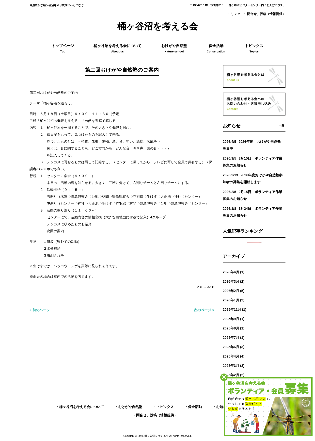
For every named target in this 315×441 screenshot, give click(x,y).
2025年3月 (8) (233, 366)
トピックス (165, 407)
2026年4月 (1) (233, 272)
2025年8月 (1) (233, 328)
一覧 (281, 125)
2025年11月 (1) (234, 309)
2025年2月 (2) (233, 375)
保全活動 (195, 407)
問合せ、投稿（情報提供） (266, 14)
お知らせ (223, 407)
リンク (235, 14)
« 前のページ (40, 310)
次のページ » (204, 310)
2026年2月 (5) (233, 291)
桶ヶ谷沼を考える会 (157, 26)
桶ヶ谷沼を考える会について (81, 407)
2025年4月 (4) (233, 356)
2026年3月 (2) (233, 281)
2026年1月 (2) (233, 300)
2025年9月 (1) (233, 319)
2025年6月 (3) (233, 347)
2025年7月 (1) (233, 338)
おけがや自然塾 (130, 407)
